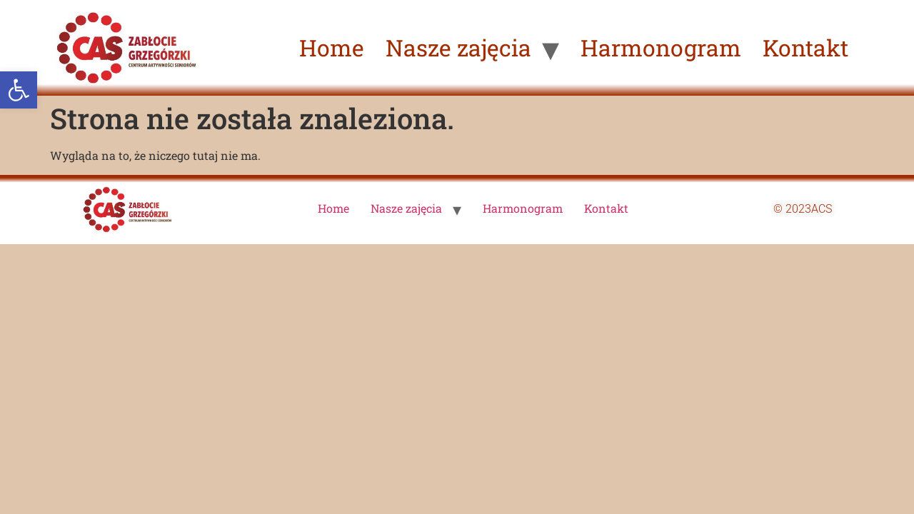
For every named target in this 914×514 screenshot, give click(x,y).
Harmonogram (661, 47)
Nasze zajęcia (458, 47)
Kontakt (805, 47)
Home (331, 47)
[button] (18, 90)
